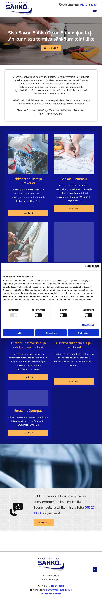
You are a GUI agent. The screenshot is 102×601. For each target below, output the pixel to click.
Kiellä (18, 333)
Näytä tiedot (88, 325)
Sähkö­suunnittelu (74, 179)
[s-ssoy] (28, 154)
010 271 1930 (88, 4)
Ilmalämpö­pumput (28, 411)
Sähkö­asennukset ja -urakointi (28, 181)
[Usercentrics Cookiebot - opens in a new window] (87, 267)
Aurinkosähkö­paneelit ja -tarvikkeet (74, 345)
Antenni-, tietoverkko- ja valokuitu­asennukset (28, 345)
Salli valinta (51, 333)
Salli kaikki (83, 333)
